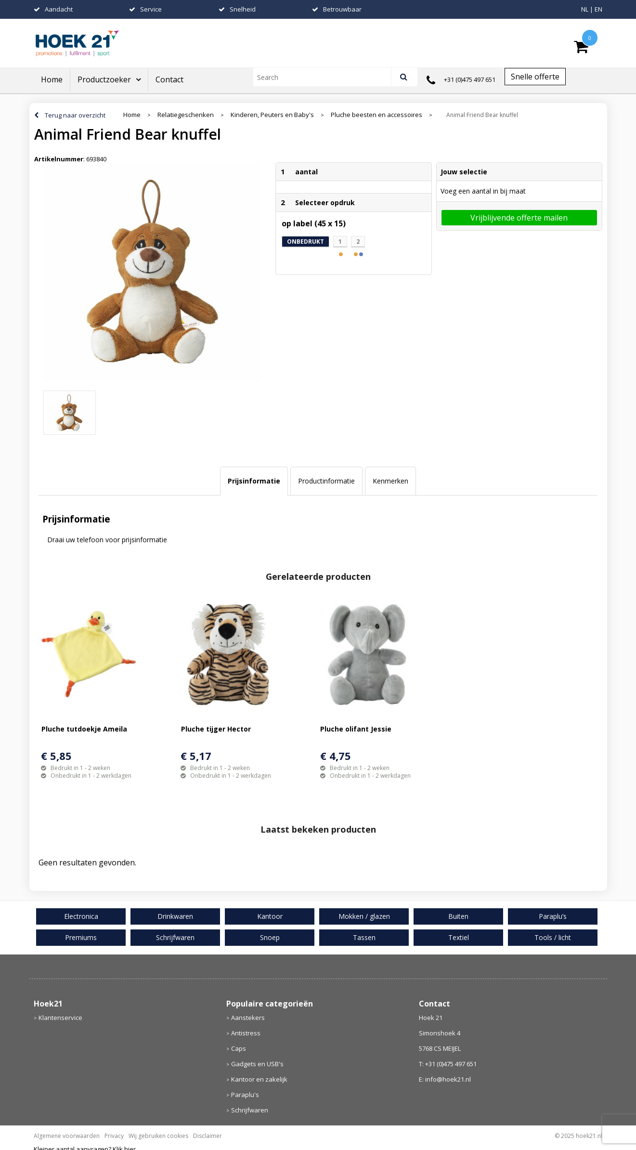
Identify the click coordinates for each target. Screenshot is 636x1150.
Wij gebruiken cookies (158, 1136)
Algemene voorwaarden (67, 1136)
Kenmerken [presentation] (390, 480)
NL (584, 9)
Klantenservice (60, 1017)
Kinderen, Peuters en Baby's (272, 115)
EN (598, 9)
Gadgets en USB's (257, 1063)
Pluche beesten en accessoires (376, 115)
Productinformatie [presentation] (326, 480)
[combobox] (326, 77)
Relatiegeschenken (185, 115)
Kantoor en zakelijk (259, 1079)
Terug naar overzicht (75, 115)
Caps (238, 1048)
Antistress (245, 1033)
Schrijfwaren (249, 1110)
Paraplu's (245, 1094)
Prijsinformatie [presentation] (254, 480)
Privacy (114, 1136)
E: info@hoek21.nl (445, 1079)
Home (52, 79)
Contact (169, 79)
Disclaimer (207, 1136)
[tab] (254, 481)
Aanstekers (248, 1017)
